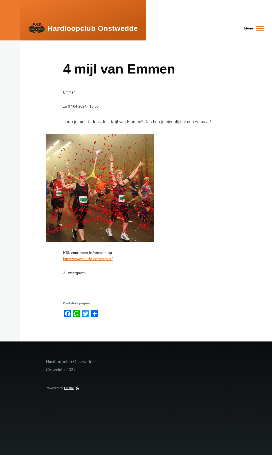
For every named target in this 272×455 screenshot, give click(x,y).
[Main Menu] (252, 28)
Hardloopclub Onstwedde (92, 28)
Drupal (69, 388)
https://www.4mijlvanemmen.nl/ (88, 259)
